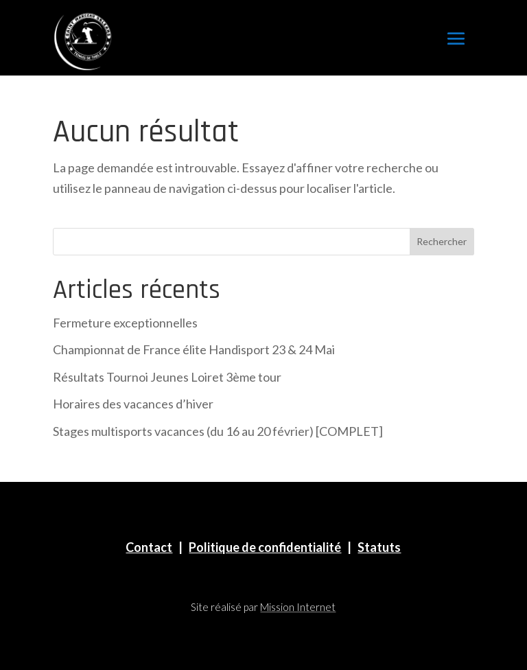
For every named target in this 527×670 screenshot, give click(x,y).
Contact (149, 547)
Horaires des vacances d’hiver (133, 403)
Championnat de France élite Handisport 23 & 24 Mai (194, 349)
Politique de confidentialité (265, 547)
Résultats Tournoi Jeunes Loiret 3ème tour (167, 376)
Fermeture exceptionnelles (125, 322)
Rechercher (442, 241)
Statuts (379, 547)
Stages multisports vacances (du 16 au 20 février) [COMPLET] (218, 431)
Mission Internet (298, 607)
